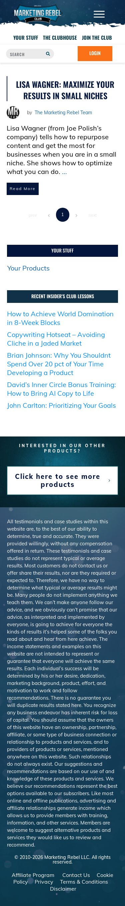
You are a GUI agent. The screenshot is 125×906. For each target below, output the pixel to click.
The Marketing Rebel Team (63, 113)
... (64, 171)
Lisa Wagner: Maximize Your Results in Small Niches (65, 90)
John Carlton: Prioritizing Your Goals (61, 410)
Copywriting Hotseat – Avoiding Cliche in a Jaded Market (56, 344)
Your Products (28, 273)
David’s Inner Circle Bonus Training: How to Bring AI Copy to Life (61, 394)
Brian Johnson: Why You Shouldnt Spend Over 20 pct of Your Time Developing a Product (59, 369)
